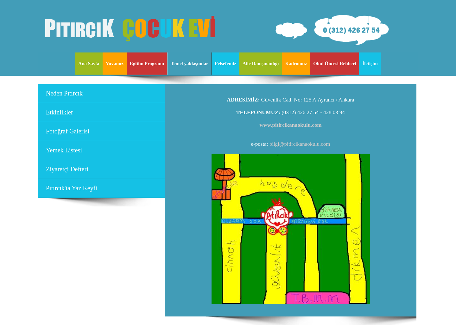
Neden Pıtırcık (64, 93)
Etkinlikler (59, 112)
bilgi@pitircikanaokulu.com (299, 144)
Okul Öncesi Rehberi (334, 63)
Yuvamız (115, 63)
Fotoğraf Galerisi (67, 131)
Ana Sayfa (88, 63)
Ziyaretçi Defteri (67, 169)
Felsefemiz (225, 63)
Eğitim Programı (147, 63)
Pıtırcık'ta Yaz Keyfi (71, 188)
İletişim (369, 63)
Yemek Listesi (64, 150)
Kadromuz (296, 63)
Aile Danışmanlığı (261, 63)
